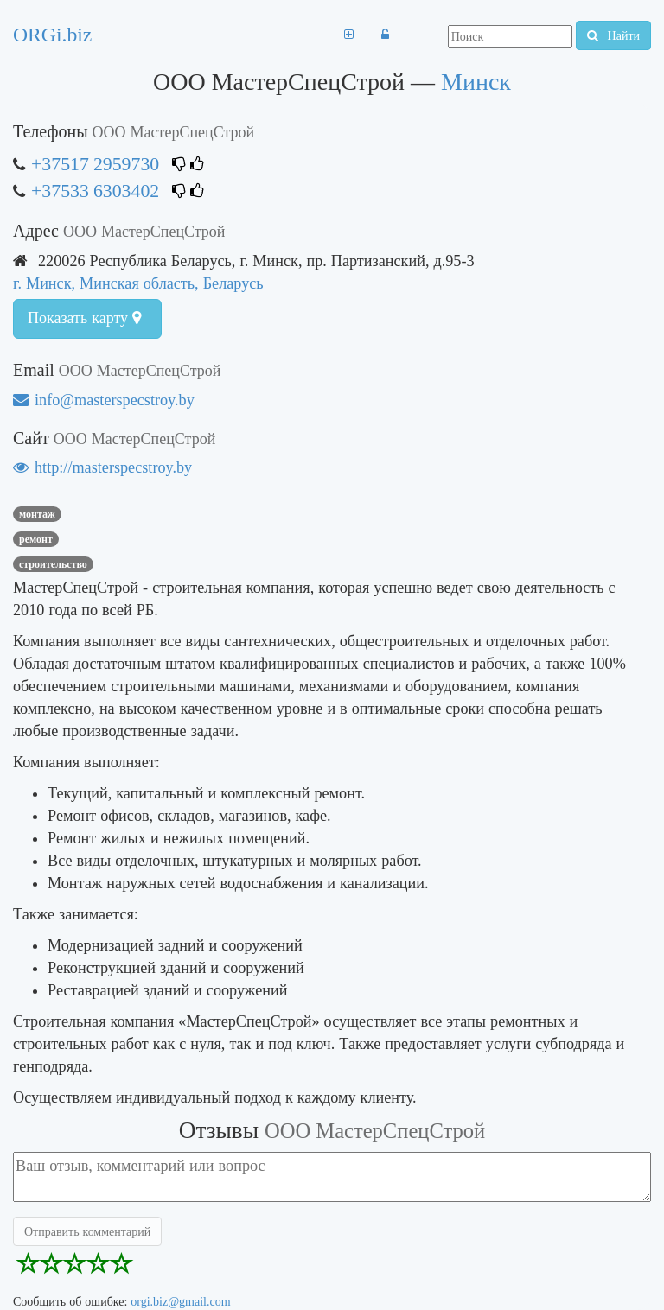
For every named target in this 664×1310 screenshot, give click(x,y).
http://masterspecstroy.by (102, 467)
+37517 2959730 (95, 164)
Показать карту (84, 318)
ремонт (36, 539)
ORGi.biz (52, 34)
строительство (53, 564)
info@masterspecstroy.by (104, 399)
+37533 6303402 (95, 190)
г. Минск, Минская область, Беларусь (138, 283)
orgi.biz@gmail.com (180, 1301)
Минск (476, 81)
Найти (613, 35)
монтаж (37, 514)
